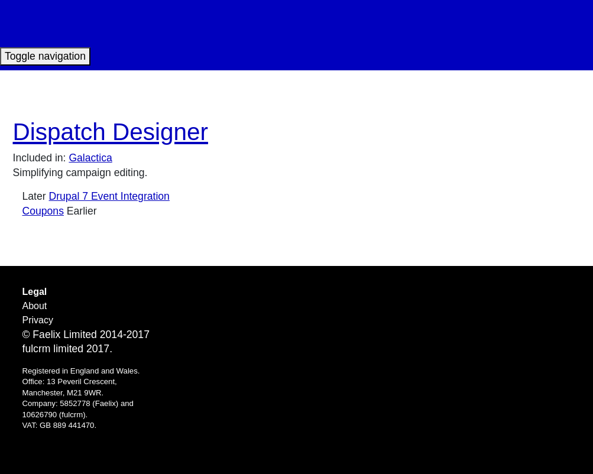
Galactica (90, 158)
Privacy (37, 320)
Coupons (43, 211)
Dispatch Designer (110, 131)
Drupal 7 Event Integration (109, 196)
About (34, 306)
